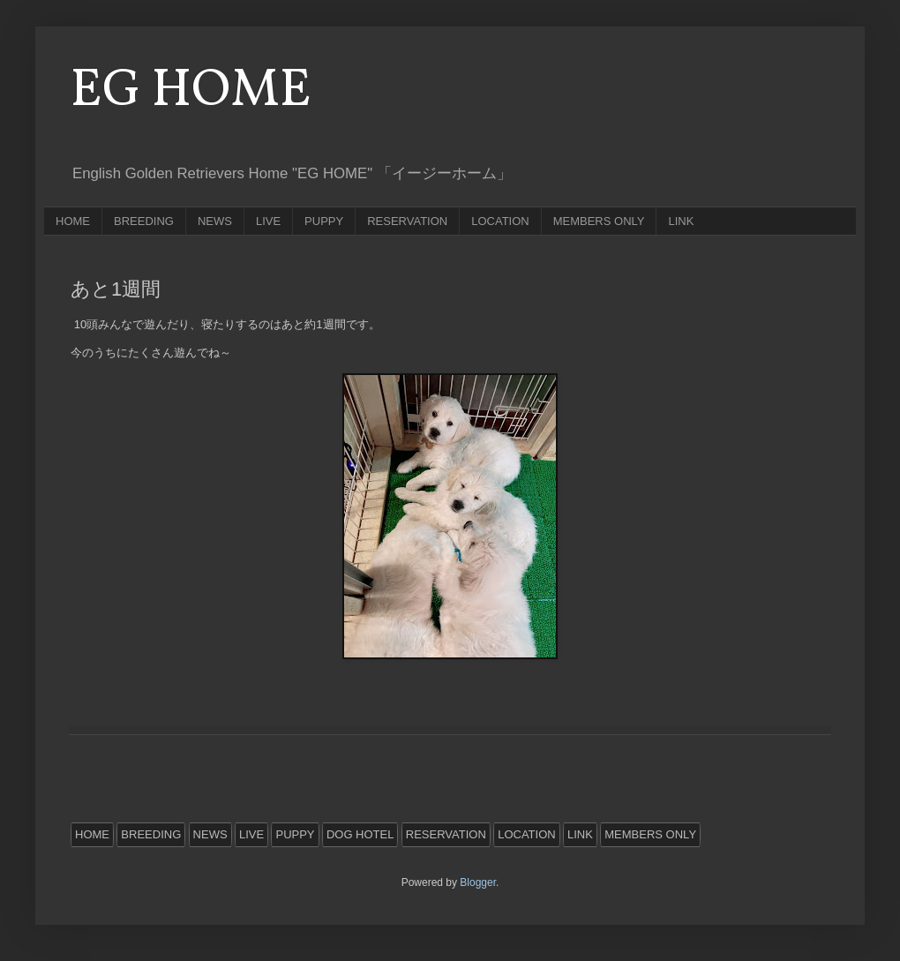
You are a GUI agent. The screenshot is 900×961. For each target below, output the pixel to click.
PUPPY (323, 221)
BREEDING (144, 221)
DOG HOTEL (360, 834)
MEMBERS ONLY (599, 221)
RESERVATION (407, 221)
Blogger (478, 882)
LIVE (268, 221)
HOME (73, 221)
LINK (681, 221)
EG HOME (191, 91)
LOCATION (500, 221)
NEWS (215, 221)
